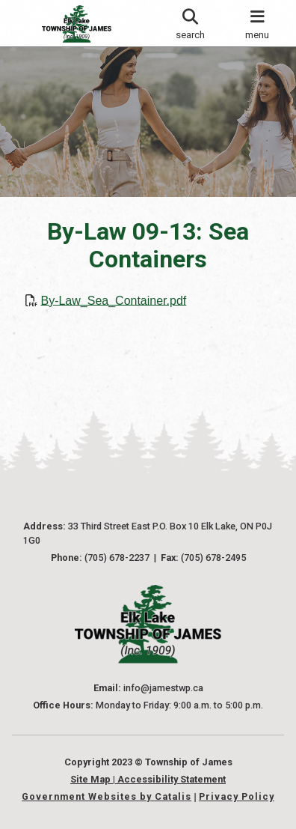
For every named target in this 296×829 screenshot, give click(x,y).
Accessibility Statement (171, 779)
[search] (189, 23)
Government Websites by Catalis (106, 796)
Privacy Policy (236, 796)
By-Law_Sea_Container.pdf (113, 300)
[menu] (257, 23)
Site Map (90, 779)
